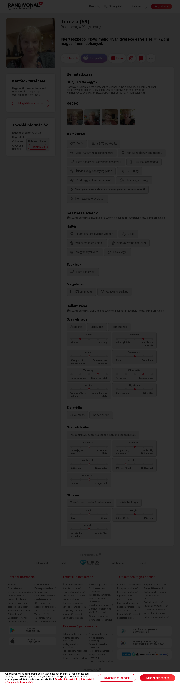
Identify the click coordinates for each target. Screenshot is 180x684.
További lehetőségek (117, 678)
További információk (66, 679)
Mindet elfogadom (157, 678)
